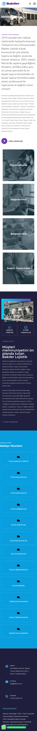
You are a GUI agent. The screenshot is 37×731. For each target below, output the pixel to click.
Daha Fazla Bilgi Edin (10, 422)
